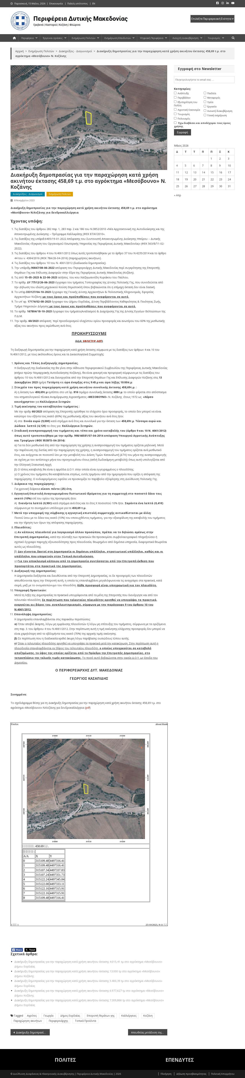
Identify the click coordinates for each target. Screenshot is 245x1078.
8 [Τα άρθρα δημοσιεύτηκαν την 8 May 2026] (211, 165)
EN (93, 3)
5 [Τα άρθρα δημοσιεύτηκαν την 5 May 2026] (185, 165)
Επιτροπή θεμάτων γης (100, 1015)
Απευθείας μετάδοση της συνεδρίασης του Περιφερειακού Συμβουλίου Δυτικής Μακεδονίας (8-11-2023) (149, 1032)
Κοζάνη (148, 1015)
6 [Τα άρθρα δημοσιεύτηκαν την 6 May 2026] (194, 165)
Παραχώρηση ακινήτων (28, 1021)
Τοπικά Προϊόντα (85, 1021)
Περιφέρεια (27, 38)
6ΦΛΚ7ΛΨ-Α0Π (92, 341)
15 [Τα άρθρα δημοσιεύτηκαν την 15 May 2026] (212, 172)
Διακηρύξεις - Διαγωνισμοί (27, 194)
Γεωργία (48, 1015)
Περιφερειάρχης (58, 1021)
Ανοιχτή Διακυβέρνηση (185, 38)
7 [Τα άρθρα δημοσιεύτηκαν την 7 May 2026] (202, 165)
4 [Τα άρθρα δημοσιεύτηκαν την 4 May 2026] (177, 165)
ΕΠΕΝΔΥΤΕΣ (180, 1059)
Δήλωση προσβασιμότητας (191, 1074)
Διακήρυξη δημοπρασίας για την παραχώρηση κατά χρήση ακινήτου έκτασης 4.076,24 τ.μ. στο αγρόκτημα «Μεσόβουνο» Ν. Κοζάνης (33, 1032)
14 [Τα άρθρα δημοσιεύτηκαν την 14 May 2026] (203, 172)
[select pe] (212, 19)
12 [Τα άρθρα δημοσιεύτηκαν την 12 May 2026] (186, 172)
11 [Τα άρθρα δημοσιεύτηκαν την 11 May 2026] (177, 172)
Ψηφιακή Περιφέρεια (151, 38)
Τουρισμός (214, 38)
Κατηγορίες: (182, 89)
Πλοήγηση (166, 1074)
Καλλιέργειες (128, 1015)
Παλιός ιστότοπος (77, 3)
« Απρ (177, 195)
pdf (88, 707)
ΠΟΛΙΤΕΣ (65, 1059)
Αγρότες (32, 1015)
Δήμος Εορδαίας (70, 1015)
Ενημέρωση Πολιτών (83, 38)
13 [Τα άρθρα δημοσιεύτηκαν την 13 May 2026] (194, 172)
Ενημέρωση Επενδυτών (118, 38)
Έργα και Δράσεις (53, 38)
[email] (204, 79)
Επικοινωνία (56, 3)
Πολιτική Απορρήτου (222, 1074)
